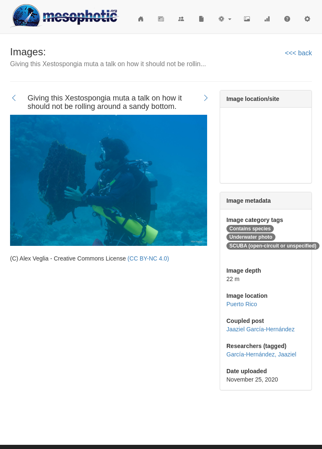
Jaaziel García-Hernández (260, 329)
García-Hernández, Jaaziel (261, 354)
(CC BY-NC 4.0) (148, 258)
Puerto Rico (241, 304)
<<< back (298, 53)
